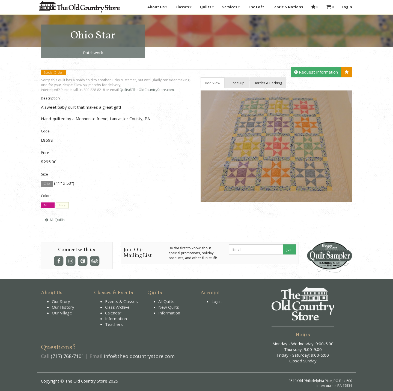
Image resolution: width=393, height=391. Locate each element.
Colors (46, 195)
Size (44, 174)
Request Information (316, 72)
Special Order (53, 72)
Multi (47, 205)
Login (347, 6)
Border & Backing (268, 82)
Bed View (212, 82)
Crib (47, 183)
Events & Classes (121, 301)
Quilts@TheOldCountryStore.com (147, 89)
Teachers (114, 324)
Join (290, 249)
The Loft (256, 6)
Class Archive (117, 307)
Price (45, 152)
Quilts (207, 6)
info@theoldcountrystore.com (139, 356)
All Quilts (55, 219)
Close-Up (237, 82)
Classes (183, 6)
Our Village (62, 313)
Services (231, 6)
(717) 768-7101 (67, 356)
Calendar (113, 313)
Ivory (62, 205)
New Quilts (168, 307)
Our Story (61, 301)
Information (116, 318)
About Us (157, 6)
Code (45, 131)
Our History (63, 307)
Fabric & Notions (287, 6)
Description (50, 98)
